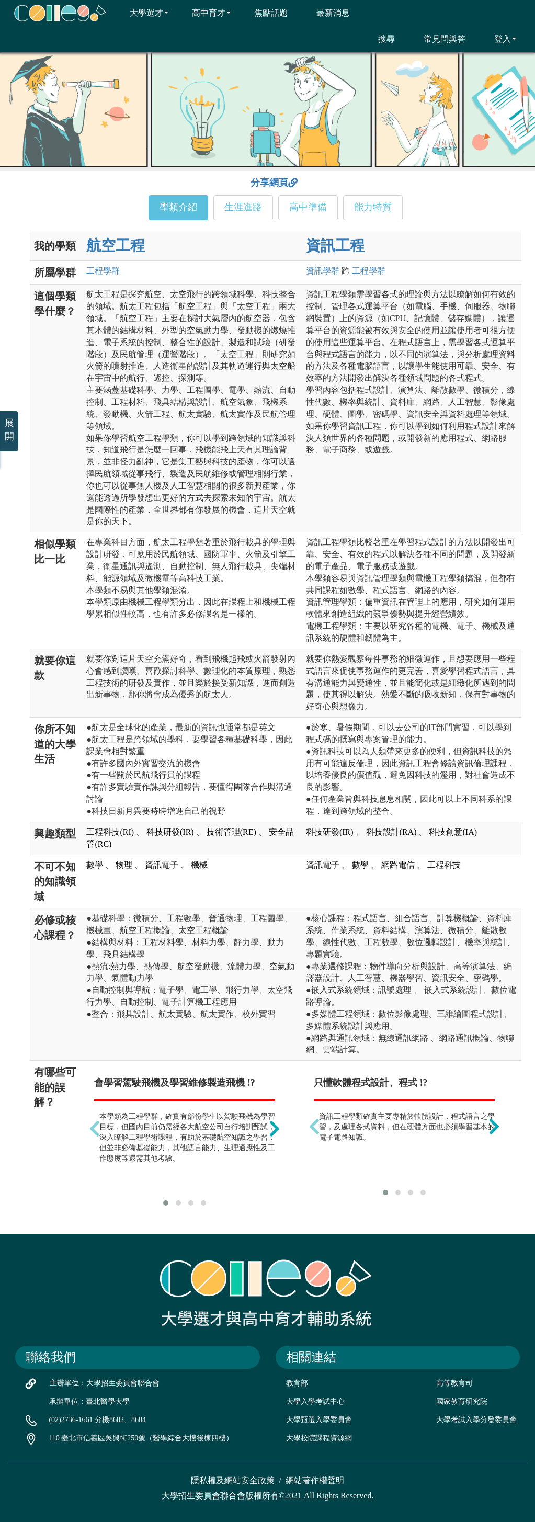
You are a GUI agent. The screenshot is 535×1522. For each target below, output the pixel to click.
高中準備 (308, 207)
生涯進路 (243, 207)
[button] (166, 1203)
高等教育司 (454, 1383)
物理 (124, 864)
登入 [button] (498, 38)
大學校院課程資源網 (319, 1438)
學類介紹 (178, 207)
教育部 (297, 1383)
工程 (103, 270)
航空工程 (115, 245)
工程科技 (444, 864)
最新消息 (326, 12)
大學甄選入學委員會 (319, 1420)
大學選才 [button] (142, 12)
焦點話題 (264, 12)
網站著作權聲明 (315, 1480)
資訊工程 (335, 245)
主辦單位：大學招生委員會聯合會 (105, 1383)
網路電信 (398, 864)
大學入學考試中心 (315, 1401)
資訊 (322, 270)
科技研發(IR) (170, 831)
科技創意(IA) (453, 831)
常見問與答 (438, 38)
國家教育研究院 (461, 1401)
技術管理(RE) (231, 831)
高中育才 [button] (205, 12)
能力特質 (373, 207)
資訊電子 (161, 864)
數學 (94, 864)
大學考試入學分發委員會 (476, 1420)
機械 (199, 864)
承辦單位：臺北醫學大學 (89, 1401)
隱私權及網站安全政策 (233, 1480)
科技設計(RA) (391, 831)
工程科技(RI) (110, 831)
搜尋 (380, 38)
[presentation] (94, 1128)
